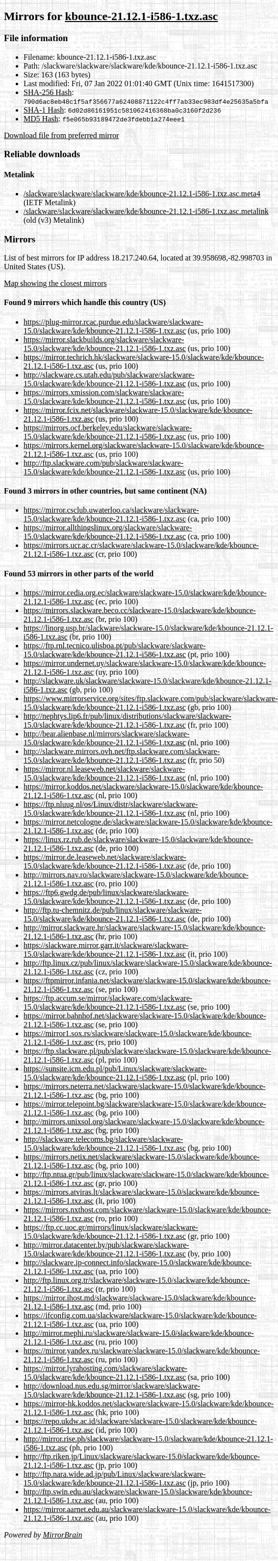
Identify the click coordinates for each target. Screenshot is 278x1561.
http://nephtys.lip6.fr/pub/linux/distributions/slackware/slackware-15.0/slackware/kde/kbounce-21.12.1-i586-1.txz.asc (127, 720)
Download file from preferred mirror (61, 135)
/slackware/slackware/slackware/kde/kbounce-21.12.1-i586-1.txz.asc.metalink (146, 211)
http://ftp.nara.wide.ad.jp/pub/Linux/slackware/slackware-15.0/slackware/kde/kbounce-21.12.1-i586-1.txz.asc (114, 1478)
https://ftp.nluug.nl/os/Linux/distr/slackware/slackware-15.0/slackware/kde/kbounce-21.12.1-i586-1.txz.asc (111, 808)
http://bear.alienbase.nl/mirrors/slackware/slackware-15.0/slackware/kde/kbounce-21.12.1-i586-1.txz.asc (107, 738)
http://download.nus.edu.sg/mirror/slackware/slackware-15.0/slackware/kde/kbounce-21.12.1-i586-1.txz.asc (112, 1390)
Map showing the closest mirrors (55, 283)
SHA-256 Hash (48, 92)
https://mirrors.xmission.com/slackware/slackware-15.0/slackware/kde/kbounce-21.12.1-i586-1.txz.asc (105, 396)
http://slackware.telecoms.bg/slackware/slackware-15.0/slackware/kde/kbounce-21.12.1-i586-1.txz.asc (105, 1143)
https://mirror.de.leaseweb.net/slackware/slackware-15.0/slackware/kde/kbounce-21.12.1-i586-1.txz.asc (105, 861)
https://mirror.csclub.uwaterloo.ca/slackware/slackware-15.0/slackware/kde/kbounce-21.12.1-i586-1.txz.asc (111, 514)
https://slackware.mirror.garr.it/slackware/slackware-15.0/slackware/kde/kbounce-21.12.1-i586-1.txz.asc (106, 949)
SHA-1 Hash (44, 110)
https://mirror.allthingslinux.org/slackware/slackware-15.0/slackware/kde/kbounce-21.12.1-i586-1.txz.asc (108, 532)
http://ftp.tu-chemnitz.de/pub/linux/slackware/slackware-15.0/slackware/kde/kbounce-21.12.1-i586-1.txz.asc (113, 914)
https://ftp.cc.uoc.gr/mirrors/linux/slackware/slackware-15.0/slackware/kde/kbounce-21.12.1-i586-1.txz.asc (111, 1231)
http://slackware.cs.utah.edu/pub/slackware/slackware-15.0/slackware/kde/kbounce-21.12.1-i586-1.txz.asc (109, 379)
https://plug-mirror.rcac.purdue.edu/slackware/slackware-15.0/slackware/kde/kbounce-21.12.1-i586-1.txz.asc (113, 326)
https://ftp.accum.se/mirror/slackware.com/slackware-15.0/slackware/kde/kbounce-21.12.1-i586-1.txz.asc (108, 1002)
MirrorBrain (62, 1535)
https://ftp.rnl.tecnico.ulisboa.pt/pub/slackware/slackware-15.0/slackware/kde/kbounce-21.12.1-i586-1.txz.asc (114, 650)
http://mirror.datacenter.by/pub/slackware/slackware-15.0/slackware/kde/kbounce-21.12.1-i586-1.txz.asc (106, 1249)
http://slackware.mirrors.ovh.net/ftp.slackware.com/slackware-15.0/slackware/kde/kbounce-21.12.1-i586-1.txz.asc (122, 755)
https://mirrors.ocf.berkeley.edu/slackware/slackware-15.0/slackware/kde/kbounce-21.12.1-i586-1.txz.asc (108, 432)
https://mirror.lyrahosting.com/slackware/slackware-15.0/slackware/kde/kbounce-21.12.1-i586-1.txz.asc (105, 1372)
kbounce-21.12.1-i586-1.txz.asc (141, 16)
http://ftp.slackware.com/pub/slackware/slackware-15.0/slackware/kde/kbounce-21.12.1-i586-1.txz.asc (105, 467)
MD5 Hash (41, 119)
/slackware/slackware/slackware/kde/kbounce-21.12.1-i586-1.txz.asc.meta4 (142, 193)
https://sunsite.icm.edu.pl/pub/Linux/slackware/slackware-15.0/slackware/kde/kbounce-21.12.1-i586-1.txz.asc (115, 1073)
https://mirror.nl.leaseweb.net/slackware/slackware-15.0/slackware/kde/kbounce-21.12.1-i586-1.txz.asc (105, 773)
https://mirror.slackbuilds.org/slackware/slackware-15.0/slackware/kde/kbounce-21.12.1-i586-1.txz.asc (105, 344)
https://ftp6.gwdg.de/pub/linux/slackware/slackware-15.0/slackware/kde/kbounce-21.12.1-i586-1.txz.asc (106, 896)
